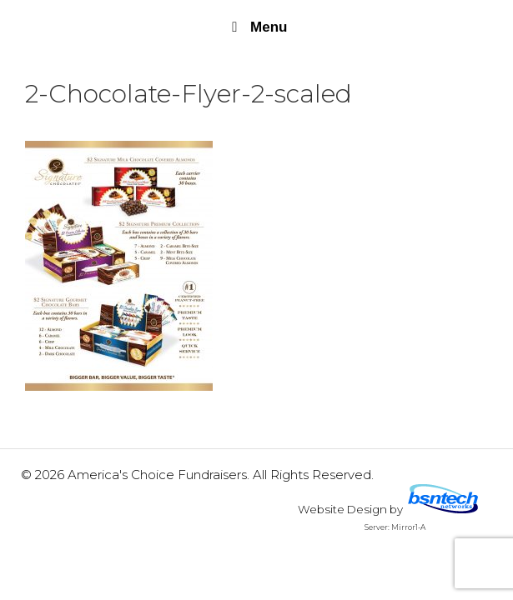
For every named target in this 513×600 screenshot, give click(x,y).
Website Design (342, 509)
